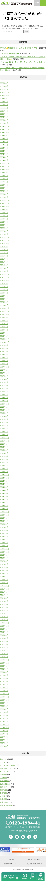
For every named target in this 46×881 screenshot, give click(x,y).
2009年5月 (4, 681)
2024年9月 (4, 136)
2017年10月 (4, 373)
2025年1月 (4, 123)
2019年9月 (4, 318)
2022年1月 (4, 234)
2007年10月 (4, 728)
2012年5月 (4, 570)
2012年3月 (4, 577)
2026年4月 (4, 83)
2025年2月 (4, 120)
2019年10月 (4, 314)
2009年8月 (4, 672)
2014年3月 (4, 503)
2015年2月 (4, 469)
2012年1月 (4, 583)
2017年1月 (4, 401)
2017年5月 (4, 388)
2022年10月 (4, 206)
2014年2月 (4, 506)
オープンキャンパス (7, 765)
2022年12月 (4, 200)
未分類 (2, 796)
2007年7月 (4, 737)
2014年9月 (4, 484)
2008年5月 (4, 715)
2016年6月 (4, 422)
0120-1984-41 (24, 823)
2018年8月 (4, 348)
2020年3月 (4, 302)
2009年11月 (4, 663)
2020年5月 (4, 296)
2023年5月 (4, 185)
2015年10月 (4, 444)
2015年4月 (4, 462)
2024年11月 (4, 129)
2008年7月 (4, 709)
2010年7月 (4, 638)
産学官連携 (4, 802)
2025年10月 (4, 95)
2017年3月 (4, 395)
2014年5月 (4, 496)
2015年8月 (4, 450)
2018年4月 (4, 358)
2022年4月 (4, 225)
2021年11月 (4, 240)
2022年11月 (4, 203)
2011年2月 (4, 617)
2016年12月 (4, 404)
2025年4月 (4, 114)
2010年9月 (4, 632)
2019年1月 (4, 336)
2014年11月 (4, 478)
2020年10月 (4, 280)
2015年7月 (4, 453)
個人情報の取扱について (34, 863)
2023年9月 (4, 173)
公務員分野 (4, 781)
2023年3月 (4, 191)
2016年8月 (4, 416)
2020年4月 (4, 299)
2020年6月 (4, 293)
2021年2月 (4, 268)
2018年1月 (4, 364)
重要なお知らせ (6, 805)
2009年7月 (4, 675)
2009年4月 (4, 684)
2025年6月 (4, 108)
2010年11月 (4, 626)
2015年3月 (4, 466)
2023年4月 (4, 188)
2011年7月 (4, 601)
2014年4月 (4, 499)
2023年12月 (4, 163)
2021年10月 (4, 243)
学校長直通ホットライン (11, 863)
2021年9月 (4, 247)
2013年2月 (4, 543)
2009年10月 (4, 666)
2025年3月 (4, 117)
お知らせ (3, 759)
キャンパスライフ (7, 768)
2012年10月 (4, 555)
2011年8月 (4, 598)
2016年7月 (4, 419)
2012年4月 (4, 573)
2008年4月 (4, 718)
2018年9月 (4, 345)
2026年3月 (4, 86)
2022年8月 (4, 213)
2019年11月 (4, 311)
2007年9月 (4, 731)
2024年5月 (4, 148)
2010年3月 (4, 651)
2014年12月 (4, 475)
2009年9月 (4, 669)
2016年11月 (4, 407)
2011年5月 (4, 607)
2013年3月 (4, 540)
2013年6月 (4, 530)
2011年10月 (4, 592)
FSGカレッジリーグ (34, 859)
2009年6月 (4, 678)
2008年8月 (4, 706)
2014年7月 (4, 490)
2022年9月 (4, 210)
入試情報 (3, 778)
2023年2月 (4, 194)
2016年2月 (4, 432)
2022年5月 (4, 222)
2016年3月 (4, 429)
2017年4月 (4, 392)
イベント (3, 762)
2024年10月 (4, 132)
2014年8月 (4, 487)
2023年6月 (4, 182)
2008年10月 (4, 700)
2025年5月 (4, 111)
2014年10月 (4, 481)
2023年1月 (4, 197)
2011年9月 (4, 595)
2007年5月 (4, 743)
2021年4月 (4, 262)
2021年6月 (4, 256)
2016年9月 (4, 413)
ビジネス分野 (5, 771)
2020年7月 (4, 290)
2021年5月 (4, 259)
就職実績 (3, 790)
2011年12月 (4, 586)
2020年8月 (4, 287)
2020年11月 (4, 277)
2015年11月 (4, 441)
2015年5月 (4, 459)
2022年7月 (4, 216)
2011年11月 (4, 589)
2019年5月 (4, 330)
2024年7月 (4, 142)
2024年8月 (4, 139)
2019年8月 (4, 321)
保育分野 (3, 775)
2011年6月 (4, 604)
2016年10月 (4, 410)
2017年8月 (4, 379)
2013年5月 (4, 533)
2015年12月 (4, 438)
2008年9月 (4, 703)
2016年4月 (4, 425)
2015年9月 (4, 447)
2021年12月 (4, 237)
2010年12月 (4, 623)
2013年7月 (4, 527)
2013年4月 (4, 536)
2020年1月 (4, 305)
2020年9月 (4, 284)
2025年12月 (4, 92)
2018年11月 (4, 342)
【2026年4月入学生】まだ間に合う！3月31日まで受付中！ (23, 62)
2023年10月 (4, 169)
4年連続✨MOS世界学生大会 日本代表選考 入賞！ (19, 48)
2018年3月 (4, 361)
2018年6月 (4, 351)
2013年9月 (4, 521)
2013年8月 (4, 524)
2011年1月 (4, 620)
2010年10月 (4, 629)
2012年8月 (4, 561)
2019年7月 (4, 324)
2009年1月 (4, 691)
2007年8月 (4, 734)
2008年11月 (4, 697)
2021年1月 (4, 271)
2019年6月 (4, 327)
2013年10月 (4, 518)
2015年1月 (4, 472)
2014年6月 (4, 493)
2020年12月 (4, 274)
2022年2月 (4, 231)
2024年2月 (4, 157)
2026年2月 (4, 89)
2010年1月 (4, 657)
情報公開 (11, 859)
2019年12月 (4, 308)
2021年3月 (4, 265)
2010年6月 (4, 641)
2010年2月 (4, 654)
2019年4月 (4, 333)
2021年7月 (4, 253)
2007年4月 (4, 746)
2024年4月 (4, 151)
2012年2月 (4, 580)
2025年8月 (4, 102)
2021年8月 (4, 250)
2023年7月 (4, 179)
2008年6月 (4, 712)
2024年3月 (4, 154)
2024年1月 (4, 160)
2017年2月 (4, 398)
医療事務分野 (5, 784)
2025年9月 (4, 99)
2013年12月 (4, 512)
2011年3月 (4, 614)
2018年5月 (4, 355)
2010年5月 (4, 644)
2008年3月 (4, 721)
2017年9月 (4, 376)
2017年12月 (4, 367)
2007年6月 (4, 740)
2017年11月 (4, 370)
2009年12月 (4, 660)
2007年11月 (4, 725)
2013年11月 (4, 515)
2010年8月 (4, 635)
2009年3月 (4, 688)
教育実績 (3, 793)
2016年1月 (4, 435)
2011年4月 (4, 610)
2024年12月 (4, 126)
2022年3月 (4, 228)
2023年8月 (4, 176)
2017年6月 (4, 385)
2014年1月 (4, 509)
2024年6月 (4, 145)
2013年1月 (4, 546)
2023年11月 (4, 166)
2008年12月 (4, 694)
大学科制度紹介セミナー (9, 54)
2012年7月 (4, 564)
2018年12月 (4, 339)
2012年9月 (4, 558)
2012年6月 (4, 567)
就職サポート (5, 787)
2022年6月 (4, 219)
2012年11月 (4, 552)
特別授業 (3, 799)
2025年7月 (4, 105)
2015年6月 (4, 456)
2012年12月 (4, 549)
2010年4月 (4, 647)
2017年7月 (4, 382)
